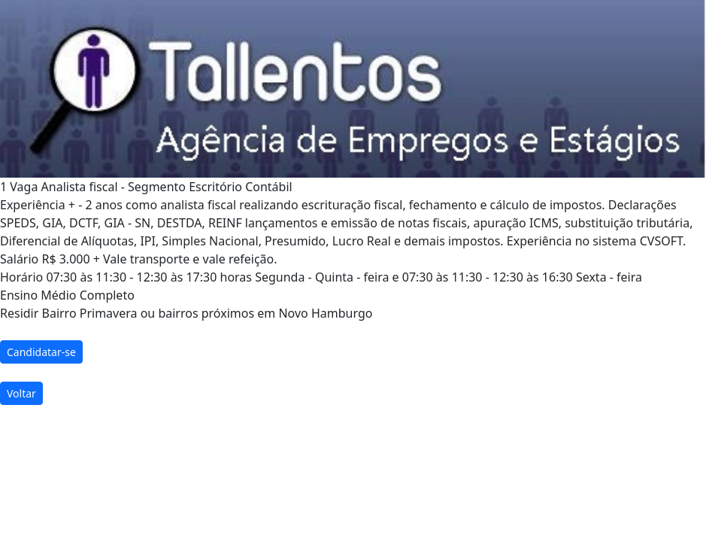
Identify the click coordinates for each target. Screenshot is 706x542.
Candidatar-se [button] (41, 352)
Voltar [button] (21, 393)
